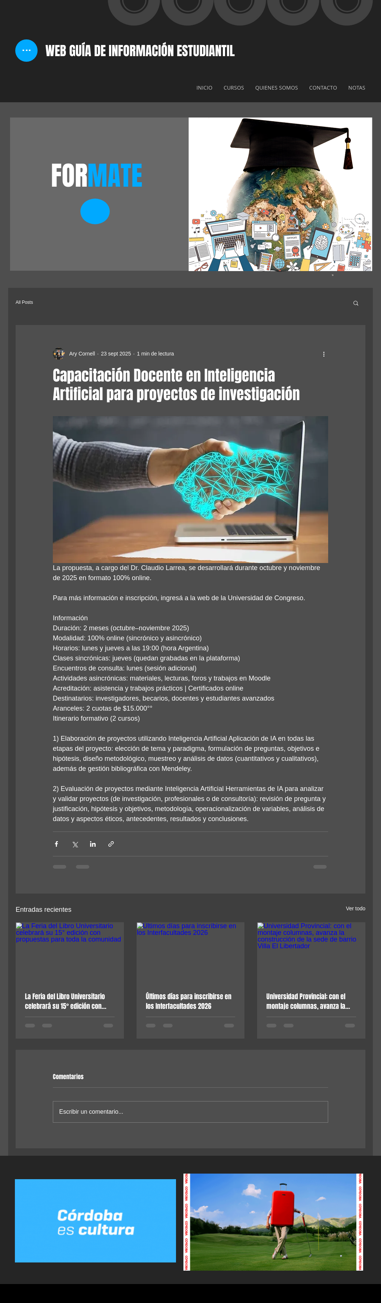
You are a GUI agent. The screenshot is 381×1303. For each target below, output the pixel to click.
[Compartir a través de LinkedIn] (92, 843)
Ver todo (355, 908)
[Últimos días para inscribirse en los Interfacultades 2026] (190, 953)
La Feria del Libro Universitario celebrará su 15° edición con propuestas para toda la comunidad (65, 1001)
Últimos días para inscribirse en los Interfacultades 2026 (188, 1001)
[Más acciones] (323, 353)
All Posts (24, 302)
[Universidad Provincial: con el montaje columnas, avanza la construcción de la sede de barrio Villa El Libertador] (311, 953)
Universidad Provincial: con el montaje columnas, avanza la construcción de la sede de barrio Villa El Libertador (305, 1001)
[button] (355, 303)
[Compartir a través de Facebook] (56, 843)
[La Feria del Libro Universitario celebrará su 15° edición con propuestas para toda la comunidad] (70, 953)
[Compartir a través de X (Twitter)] (74, 843)
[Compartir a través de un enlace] (111, 843)
